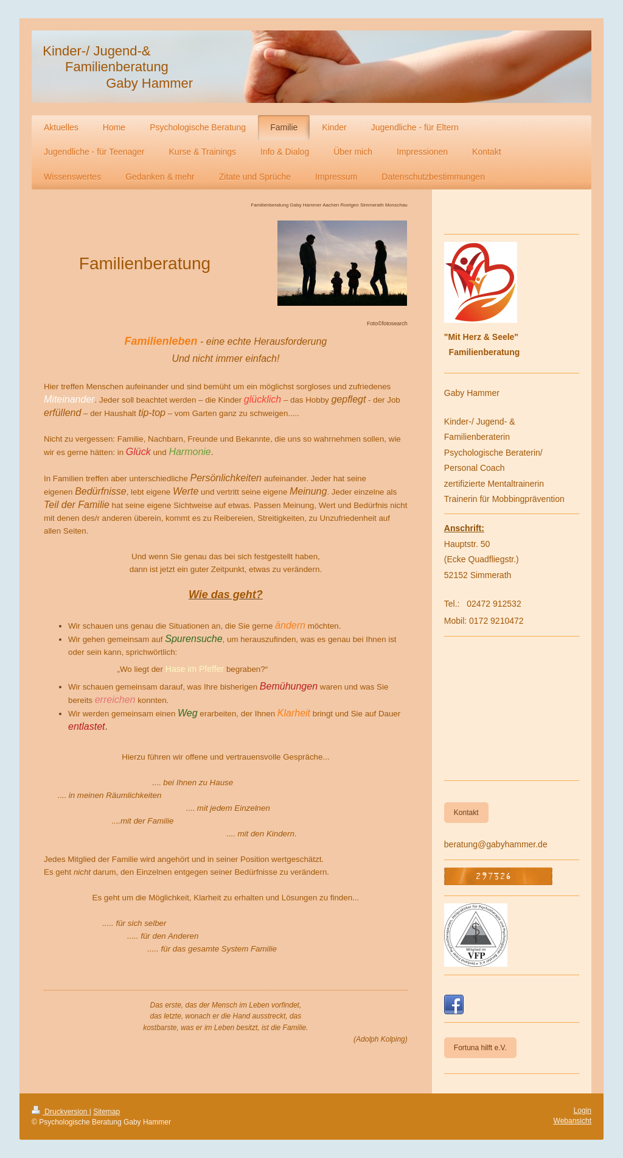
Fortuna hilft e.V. (480, 1047)
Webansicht (572, 1121)
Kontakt (466, 812)
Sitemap (106, 1111)
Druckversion (60, 1111)
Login (582, 1110)
